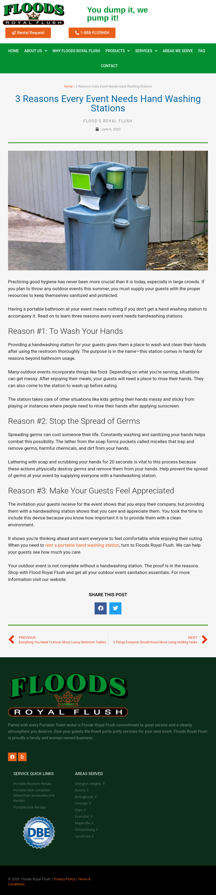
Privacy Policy (64, 879)
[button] (101, 608)
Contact (109, 66)
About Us (35, 50)
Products (118, 50)
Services (146, 50)
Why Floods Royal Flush (76, 51)
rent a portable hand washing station (82, 545)
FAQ (201, 51)
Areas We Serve (178, 51)
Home (13, 51)
